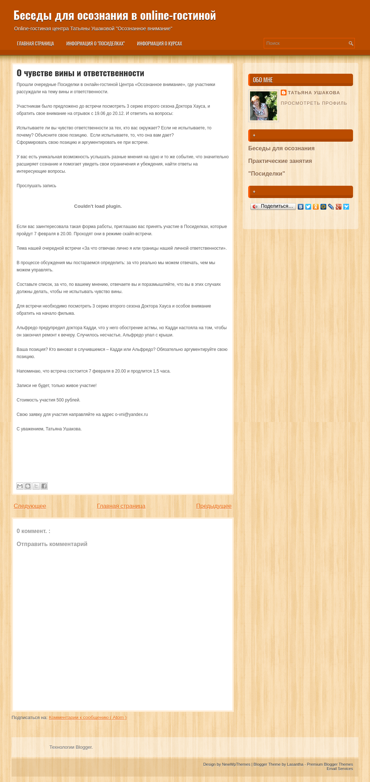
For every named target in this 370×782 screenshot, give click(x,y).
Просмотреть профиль (314, 103)
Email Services (340, 768)
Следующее (30, 506)
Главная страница (35, 43)
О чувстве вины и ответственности (80, 72)
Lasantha (295, 764)
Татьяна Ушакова (314, 92)
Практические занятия (280, 161)
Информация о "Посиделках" (95, 43)
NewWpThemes (236, 764)
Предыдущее (214, 506)
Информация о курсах (159, 43)
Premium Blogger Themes (330, 764)
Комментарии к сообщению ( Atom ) (87, 717)
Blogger (83, 747)
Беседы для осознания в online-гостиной (114, 14)
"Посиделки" (266, 174)
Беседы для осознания (281, 148)
